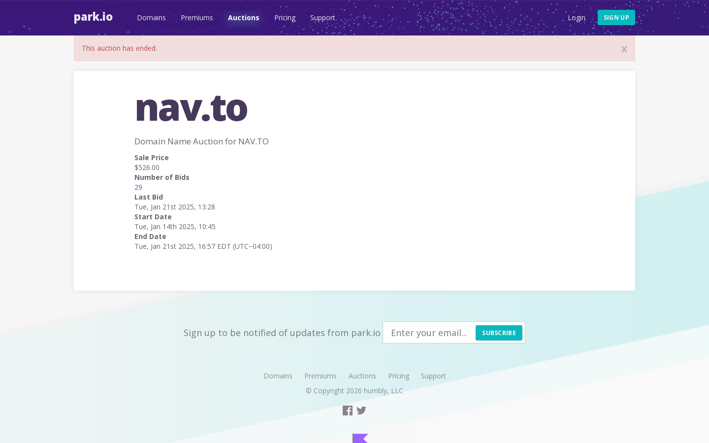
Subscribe (499, 333)
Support (322, 17)
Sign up (616, 17)
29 (138, 187)
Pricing (284, 17)
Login (576, 17)
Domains (151, 17)
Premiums (197, 17)
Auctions (243, 17)
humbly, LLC (383, 390)
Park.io (93, 16)
